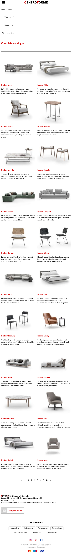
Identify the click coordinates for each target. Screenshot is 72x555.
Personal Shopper (52, 532)
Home (3, 9)
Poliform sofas (43, 528)
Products (10, 9)
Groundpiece (14, 528)
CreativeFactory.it (40, 547)
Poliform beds (36, 532)
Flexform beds (57, 528)
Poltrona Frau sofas (20, 532)
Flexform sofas (28, 528)
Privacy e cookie (31, 547)
